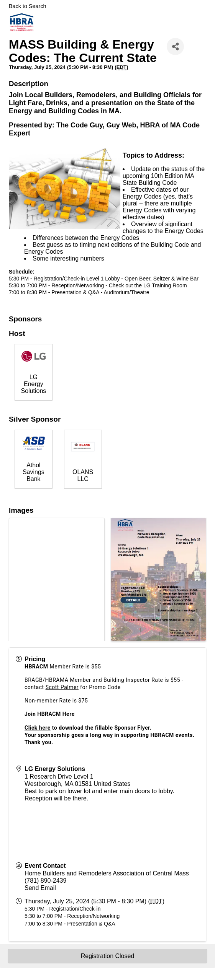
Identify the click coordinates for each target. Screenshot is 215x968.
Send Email (40, 888)
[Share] (175, 46)
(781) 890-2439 (45, 880)
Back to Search (27, 6)
